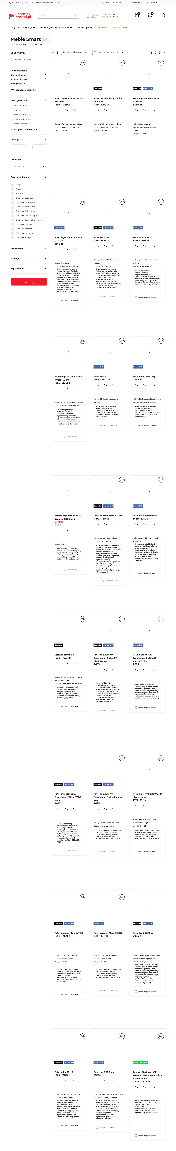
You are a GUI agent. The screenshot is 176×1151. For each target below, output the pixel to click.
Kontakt (153, 3)
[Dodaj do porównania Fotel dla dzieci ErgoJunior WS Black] (58, 300)
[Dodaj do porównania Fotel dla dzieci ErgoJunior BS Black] (97, 296)
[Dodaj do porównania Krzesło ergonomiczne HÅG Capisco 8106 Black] (58, 706)
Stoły (15, 110)
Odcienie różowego (22, 224)
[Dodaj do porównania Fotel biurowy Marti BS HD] (97, 710)
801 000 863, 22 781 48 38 (21, 3)
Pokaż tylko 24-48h (21, 59)
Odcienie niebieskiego (24, 215)
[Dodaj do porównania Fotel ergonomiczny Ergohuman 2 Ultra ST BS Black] (58, 994)
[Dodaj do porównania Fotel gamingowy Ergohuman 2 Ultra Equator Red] (97, 990)
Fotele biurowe (18, 75)
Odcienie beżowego (23, 198)
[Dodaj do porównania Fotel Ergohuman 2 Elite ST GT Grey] (58, 437)
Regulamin (106, 3)
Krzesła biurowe (19, 79)
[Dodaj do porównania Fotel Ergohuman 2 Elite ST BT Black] (136, 297)
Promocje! (83, 27)
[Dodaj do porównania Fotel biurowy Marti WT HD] (58, 1125)
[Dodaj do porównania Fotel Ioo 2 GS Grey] (136, 1135)
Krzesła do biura (20, 106)
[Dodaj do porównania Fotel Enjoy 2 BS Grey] (136, 573)
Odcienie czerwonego (24, 207)
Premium (102, 27)
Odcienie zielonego (22, 233)
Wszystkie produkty (21, 27)
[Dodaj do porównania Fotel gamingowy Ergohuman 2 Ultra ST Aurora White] (136, 851)
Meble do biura (20, 119)
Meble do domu (20, 124)
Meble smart (120, 27)
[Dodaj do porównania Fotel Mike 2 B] (97, 425)
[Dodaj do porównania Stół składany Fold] (58, 851)
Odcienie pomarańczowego (26, 220)
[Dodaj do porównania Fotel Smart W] (97, 581)
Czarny (16, 189)
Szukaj (29, 282)
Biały (16, 185)
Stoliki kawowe (20, 115)
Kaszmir (17, 193)
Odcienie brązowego (23, 202)
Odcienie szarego (21, 229)
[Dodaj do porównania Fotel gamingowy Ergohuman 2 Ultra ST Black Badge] (97, 851)
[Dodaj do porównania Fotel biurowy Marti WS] (136, 707)
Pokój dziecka (18, 83)
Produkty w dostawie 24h (54, 27)
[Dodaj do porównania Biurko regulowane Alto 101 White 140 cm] (58, 570)
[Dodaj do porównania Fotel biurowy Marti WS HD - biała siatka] (136, 991)
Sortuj (54, 52)
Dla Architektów (134, 3)
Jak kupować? (119, 3)
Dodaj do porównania (69, 300)
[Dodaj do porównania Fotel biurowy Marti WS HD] (97, 1127)
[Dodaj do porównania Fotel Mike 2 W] (136, 425)
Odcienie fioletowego (23, 211)
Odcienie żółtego (21, 237)
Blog (146, 3)
